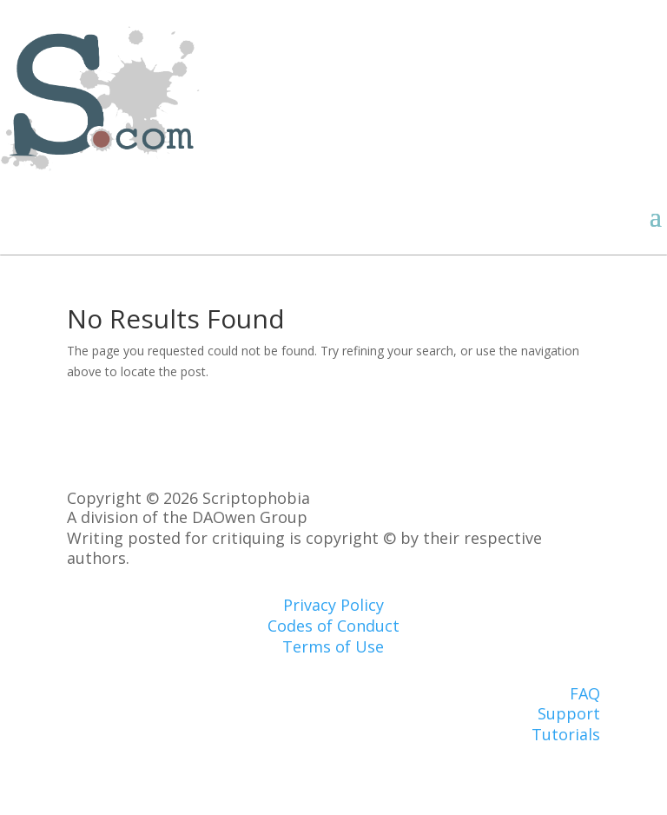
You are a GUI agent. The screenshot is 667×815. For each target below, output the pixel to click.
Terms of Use (333, 646)
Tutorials (566, 734)
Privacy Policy (333, 604)
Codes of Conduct (333, 625)
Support (569, 713)
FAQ (585, 693)
